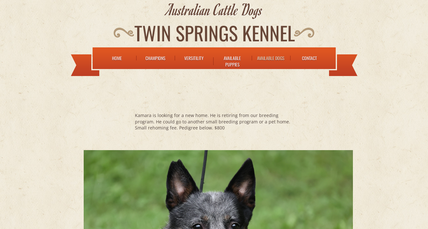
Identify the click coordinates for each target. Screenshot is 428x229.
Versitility (194, 58)
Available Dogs (270, 58)
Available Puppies (232, 61)
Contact (309, 58)
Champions (155, 58)
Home (117, 58)
